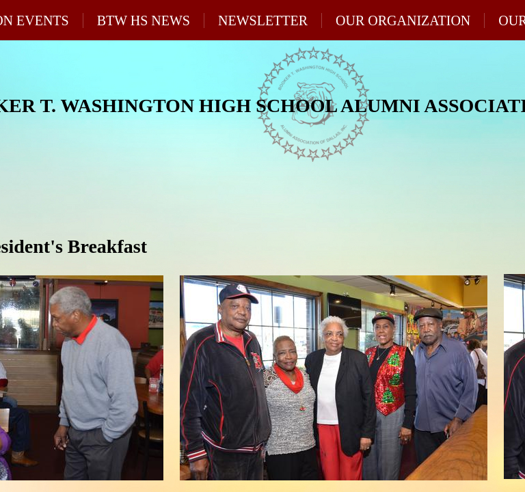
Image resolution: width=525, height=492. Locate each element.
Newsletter (263, 20)
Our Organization (403, 20)
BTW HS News (143, 20)
